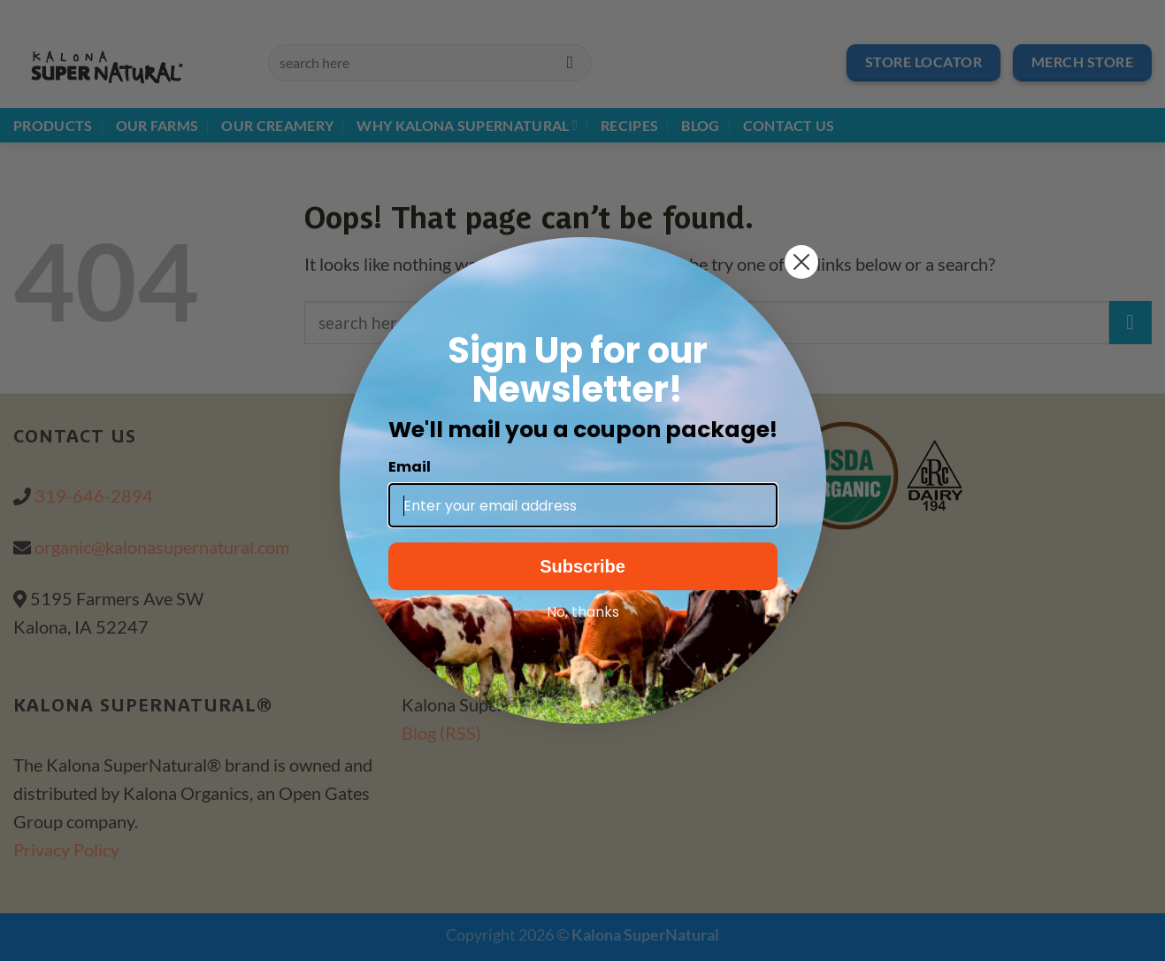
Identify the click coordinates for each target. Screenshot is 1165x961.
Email (409, 467)
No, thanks (583, 612)
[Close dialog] (801, 262)
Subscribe (582, 566)
